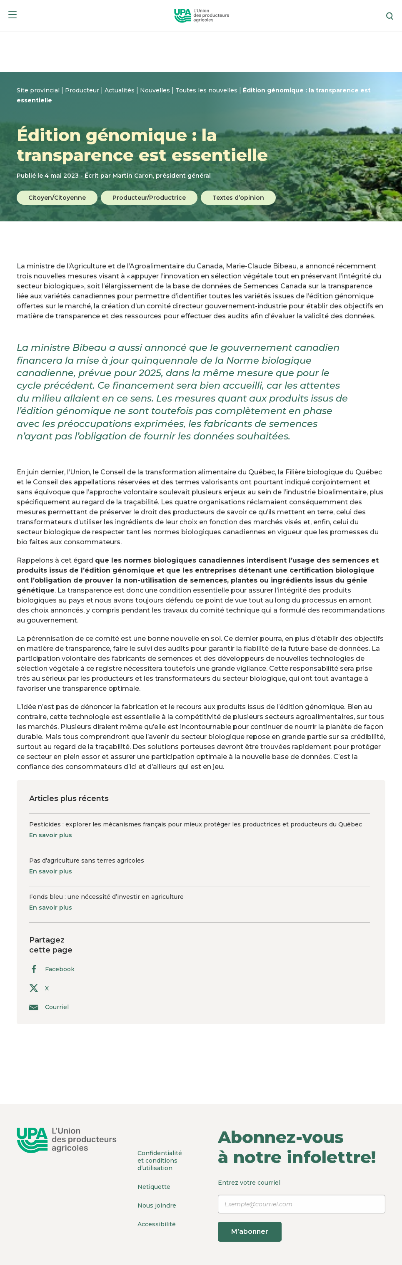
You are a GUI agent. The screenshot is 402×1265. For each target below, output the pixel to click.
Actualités (120, 90)
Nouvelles (156, 90)
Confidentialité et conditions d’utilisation (159, 1160)
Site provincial (39, 90)
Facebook (52, 969)
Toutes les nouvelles (207, 90)
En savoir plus (50, 835)
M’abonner (249, 1231)
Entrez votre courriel (302, 1210)
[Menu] (12, 16)
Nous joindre (156, 1205)
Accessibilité (156, 1224)
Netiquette (153, 1187)
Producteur (83, 90)
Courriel (49, 1006)
